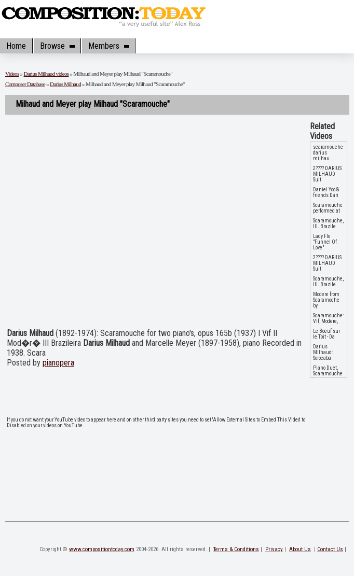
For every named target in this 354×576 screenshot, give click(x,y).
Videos (12, 74)
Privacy (274, 549)
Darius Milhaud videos (46, 74)
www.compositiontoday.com (101, 549)
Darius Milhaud (65, 84)
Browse (57, 46)
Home (16, 46)
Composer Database (25, 84)
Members (108, 46)
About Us (300, 549)
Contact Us (330, 549)
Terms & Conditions (236, 549)
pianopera (58, 363)
